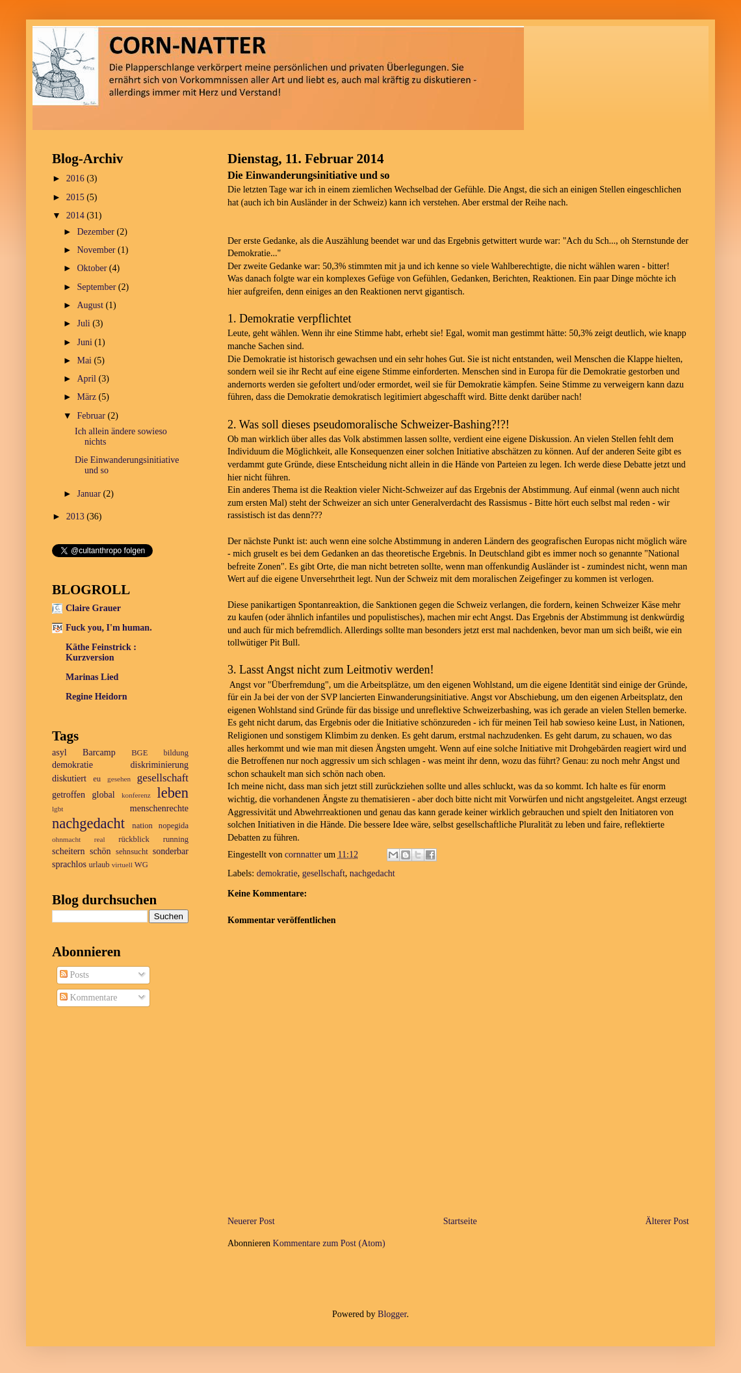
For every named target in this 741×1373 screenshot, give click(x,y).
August (91, 305)
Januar (90, 494)
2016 (76, 178)
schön (100, 851)
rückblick (134, 839)
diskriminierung (159, 765)
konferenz (136, 795)
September (97, 287)
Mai (85, 360)
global (103, 795)
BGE (139, 752)
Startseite (460, 1221)
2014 (76, 215)
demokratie (277, 873)
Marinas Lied (92, 677)
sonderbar (170, 851)
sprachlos (69, 864)
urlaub (98, 864)
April (87, 379)
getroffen (68, 795)
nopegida (173, 825)
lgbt (57, 809)
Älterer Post (667, 1221)
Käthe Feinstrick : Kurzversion (101, 652)
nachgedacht (372, 873)
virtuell (122, 865)
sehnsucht (132, 851)
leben (173, 793)
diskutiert (69, 778)
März (87, 397)
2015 (76, 197)
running (175, 839)
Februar (92, 416)
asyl (59, 752)
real (99, 839)
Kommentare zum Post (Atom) (329, 1243)
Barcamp (99, 752)
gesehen (119, 779)
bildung (176, 752)
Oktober (93, 268)
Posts (74, 975)
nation (142, 825)
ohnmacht (66, 839)
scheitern (68, 851)
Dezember (96, 232)
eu (97, 778)
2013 (76, 516)
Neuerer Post (251, 1221)
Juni (85, 342)
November (97, 250)
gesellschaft (323, 873)
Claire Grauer (93, 608)
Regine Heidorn (96, 696)
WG (141, 864)
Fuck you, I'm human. (109, 628)
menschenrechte (159, 808)
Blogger (392, 1314)
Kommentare (89, 997)
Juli (84, 323)
